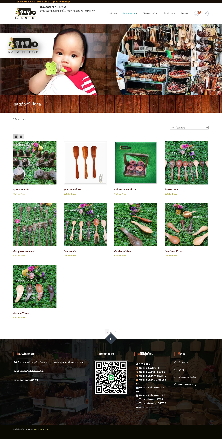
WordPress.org (187, 384)
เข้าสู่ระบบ (183, 362)
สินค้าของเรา (129, 13)
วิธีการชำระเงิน (150, 13)
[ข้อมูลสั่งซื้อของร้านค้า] (189, 127)
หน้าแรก (113, 13)
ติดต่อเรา (185, 13)
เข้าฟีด (181, 369)
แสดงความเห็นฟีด (187, 377)
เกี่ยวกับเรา (168, 13)
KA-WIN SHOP (53, 7)
